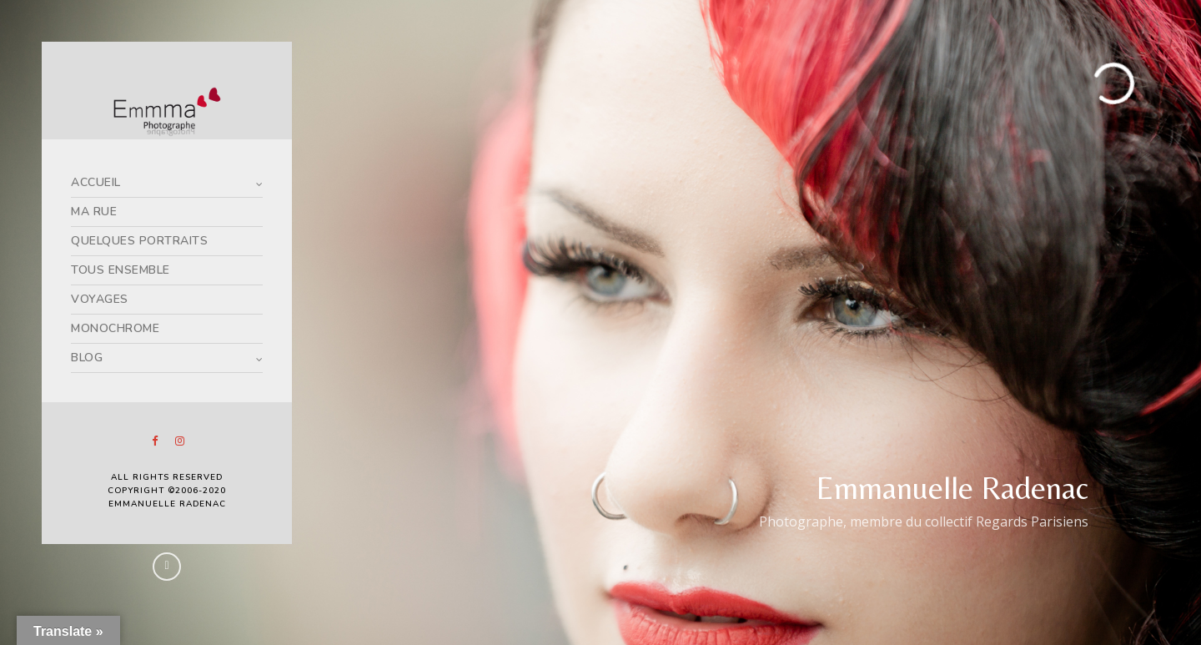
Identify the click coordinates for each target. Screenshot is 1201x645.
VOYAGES (99, 299)
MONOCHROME (115, 328)
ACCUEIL (96, 182)
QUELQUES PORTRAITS (139, 241)
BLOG (87, 357)
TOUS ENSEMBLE (120, 270)
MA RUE (94, 211)
